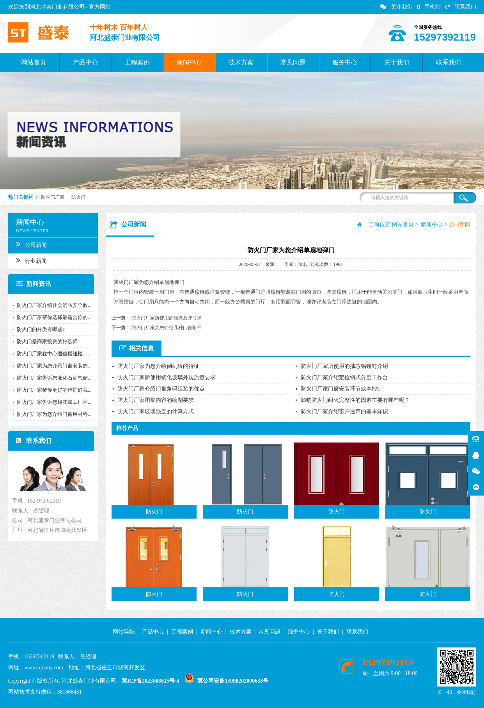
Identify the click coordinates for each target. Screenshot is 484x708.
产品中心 (85, 62)
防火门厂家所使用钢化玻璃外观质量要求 (166, 377)
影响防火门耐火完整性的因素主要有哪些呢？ (355, 400)
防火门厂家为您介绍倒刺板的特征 (158, 366)
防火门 (78, 197)
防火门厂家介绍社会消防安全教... (53, 305)
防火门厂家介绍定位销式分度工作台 (344, 377)
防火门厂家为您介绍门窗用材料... (53, 414)
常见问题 (292, 62)
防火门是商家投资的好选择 (46, 341)
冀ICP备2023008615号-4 (150, 681)
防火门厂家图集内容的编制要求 (155, 400)
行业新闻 (30, 260)
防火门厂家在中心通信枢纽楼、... (53, 354)
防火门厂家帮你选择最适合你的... (53, 317)
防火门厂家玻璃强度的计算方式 (155, 411)
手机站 (429, 7)
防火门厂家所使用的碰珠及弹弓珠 (166, 318)
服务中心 (344, 62)
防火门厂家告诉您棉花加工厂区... (53, 402)
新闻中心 (189, 62)
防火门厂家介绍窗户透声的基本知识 (344, 411)
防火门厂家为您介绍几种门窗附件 (166, 327)
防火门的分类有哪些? (40, 329)
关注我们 (396, 7)
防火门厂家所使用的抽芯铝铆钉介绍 (344, 366)
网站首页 (33, 62)
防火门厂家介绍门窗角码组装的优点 (161, 389)
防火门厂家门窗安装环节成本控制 (342, 389)
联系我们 (460, 7)
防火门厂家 (52, 197)
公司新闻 (30, 244)
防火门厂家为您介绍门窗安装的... (53, 366)
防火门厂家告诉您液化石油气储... (53, 378)
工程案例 (137, 62)
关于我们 (396, 62)
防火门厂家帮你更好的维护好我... (53, 390)
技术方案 (241, 62)
